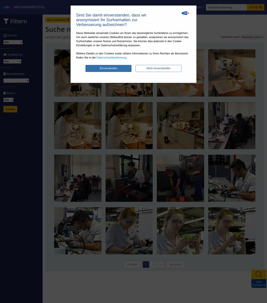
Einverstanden (108, 68)
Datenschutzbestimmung (112, 57)
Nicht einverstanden (158, 68)
